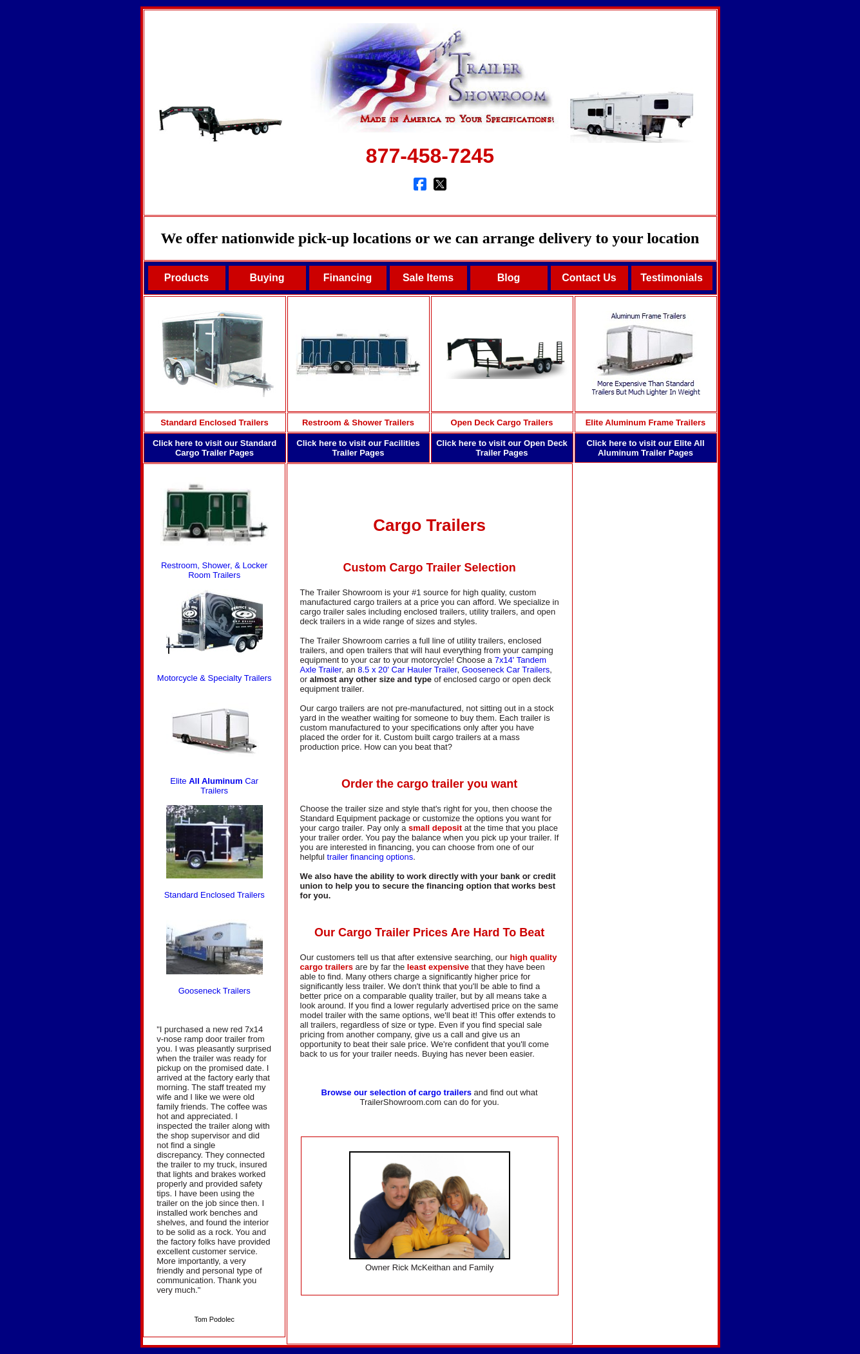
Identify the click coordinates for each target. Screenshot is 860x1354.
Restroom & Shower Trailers (358, 422)
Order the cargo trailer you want (429, 783)
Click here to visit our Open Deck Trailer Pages (502, 448)
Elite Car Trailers (214, 785)
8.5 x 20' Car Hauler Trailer (407, 669)
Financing (347, 277)
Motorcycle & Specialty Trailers (214, 678)
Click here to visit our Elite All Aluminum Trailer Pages (645, 448)
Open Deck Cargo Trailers (502, 422)
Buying (266, 277)
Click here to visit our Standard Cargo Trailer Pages (214, 448)
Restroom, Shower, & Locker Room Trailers (214, 570)
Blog (509, 277)
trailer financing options (370, 857)
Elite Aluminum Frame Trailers (646, 422)
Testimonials (671, 277)
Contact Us (589, 277)
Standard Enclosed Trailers (214, 422)
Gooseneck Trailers (214, 991)
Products (186, 277)
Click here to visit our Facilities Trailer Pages (357, 448)
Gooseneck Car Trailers (506, 669)
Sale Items (428, 277)
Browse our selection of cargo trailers (396, 1092)
